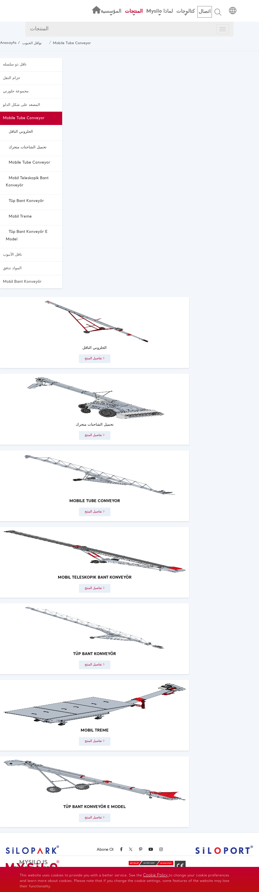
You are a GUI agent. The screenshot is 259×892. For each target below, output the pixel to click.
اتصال (205, 12)
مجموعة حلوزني (16, 91)
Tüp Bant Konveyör (26, 201)
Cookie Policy (156, 875)
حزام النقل (11, 78)
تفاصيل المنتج (95, 358)
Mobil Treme (20, 216)
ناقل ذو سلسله (15, 64)
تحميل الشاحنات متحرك (28, 147)
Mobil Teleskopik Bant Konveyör (27, 182)
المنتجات (39, 29)
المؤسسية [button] (111, 12)
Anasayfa (8, 43)
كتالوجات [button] (185, 12)
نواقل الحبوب (32, 43)
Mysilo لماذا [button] (159, 12)
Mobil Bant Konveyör (22, 282)
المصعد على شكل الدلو (21, 105)
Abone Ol (105, 849)
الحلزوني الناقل (21, 132)
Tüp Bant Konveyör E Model (26, 236)
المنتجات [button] (134, 12)
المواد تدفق (12, 268)
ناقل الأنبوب (12, 255)
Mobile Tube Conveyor (72, 43)
